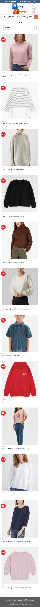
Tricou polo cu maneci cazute (11, 355)
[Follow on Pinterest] (34, 12)
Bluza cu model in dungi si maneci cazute (15, 123)
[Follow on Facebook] (34, 5)
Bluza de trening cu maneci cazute (13, 170)
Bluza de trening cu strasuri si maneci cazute (16, 588)
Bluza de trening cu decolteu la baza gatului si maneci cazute (19, 76)
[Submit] (36, 17)
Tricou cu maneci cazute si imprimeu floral (15, 448)
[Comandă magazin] (20, 27)
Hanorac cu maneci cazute (10, 402)
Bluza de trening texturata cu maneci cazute (16, 495)
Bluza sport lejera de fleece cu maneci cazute (16, 309)
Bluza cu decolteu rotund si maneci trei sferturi (16, 541)
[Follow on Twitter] (34, 8)
